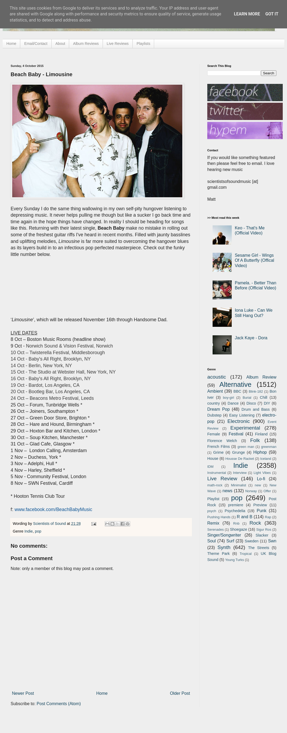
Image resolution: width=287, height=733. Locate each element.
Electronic (238, 421)
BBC (237, 391)
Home (11, 43)
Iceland (265, 459)
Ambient (215, 391)
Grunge (238, 452)
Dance (233, 403)
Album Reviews (86, 43)
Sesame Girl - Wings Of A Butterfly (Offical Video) (254, 260)
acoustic (216, 377)
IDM (210, 467)
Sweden (252, 541)
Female (213, 434)
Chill (263, 397)
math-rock (214, 485)
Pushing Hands (218, 517)
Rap (268, 517)
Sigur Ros (263, 529)
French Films (218, 446)
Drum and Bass (256, 409)
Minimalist (238, 485)
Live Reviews (118, 43)
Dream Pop (218, 409)
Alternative (235, 384)
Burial (247, 398)
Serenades (215, 529)
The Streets (258, 548)
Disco (251, 403)
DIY (267, 403)
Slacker (262, 535)
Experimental (245, 428)
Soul (211, 541)
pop (38, 531)
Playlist (213, 499)
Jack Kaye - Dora (251, 338)
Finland (261, 434)
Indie (28, 531)
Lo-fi (261, 479)
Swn (272, 541)
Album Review (261, 377)
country (213, 403)
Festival (236, 434)
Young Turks (234, 560)
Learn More (247, 13)
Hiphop (260, 452)
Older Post (180, 693)
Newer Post (23, 693)
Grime (218, 452)
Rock (255, 523)
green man (246, 447)
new (258, 485)
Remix (213, 523)
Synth (223, 547)
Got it (271, 13)
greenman (268, 447)
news (227, 490)
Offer (267, 491)
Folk (255, 440)
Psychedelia (235, 511)
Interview (240, 473)
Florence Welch (222, 441)
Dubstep (214, 415)
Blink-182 (256, 391)
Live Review (222, 478)
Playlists (143, 43)
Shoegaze (238, 529)
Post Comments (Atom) (59, 703)
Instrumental (216, 473)
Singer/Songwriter (224, 535)
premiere (235, 505)
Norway (251, 491)
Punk (261, 510)
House (212, 458)
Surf (230, 541)
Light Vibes (262, 473)
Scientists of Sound (50, 523)
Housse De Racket (239, 459)
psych (211, 511)
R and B (244, 517)
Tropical (246, 554)
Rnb (236, 523)
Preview (260, 505)
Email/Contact (35, 43)
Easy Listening (242, 415)
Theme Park (218, 553)
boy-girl (228, 398)
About (60, 43)
